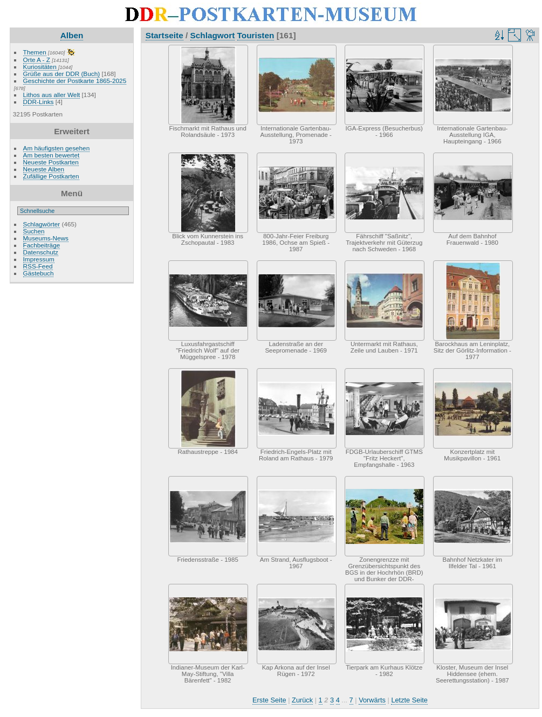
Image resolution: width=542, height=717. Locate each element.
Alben (72, 35)
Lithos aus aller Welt (51, 94)
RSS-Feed (38, 266)
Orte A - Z (36, 59)
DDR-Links (38, 101)
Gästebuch (38, 273)
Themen (34, 52)
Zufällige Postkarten (51, 176)
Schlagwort (212, 35)
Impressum (38, 259)
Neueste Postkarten (51, 162)
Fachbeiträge (41, 245)
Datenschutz (40, 252)
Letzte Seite (409, 700)
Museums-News (45, 238)
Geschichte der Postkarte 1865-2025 (75, 80)
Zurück (302, 700)
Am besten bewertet (51, 154)
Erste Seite (269, 700)
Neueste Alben (44, 169)
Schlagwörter (41, 223)
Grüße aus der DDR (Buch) (61, 73)
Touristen (256, 35)
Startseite (164, 35)
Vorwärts (372, 700)
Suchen (34, 231)
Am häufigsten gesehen (56, 147)
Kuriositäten (40, 66)
